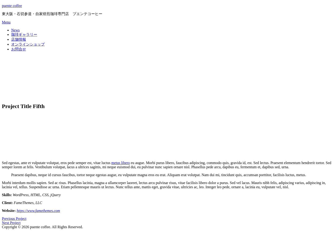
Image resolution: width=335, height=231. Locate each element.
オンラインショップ (28, 44)
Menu (6, 22)
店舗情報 (18, 39)
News (15, 30)
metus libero (120, 163)
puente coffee (12, 6)
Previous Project (14, 219)
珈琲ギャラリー (24, 34)
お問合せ (18, 49)
